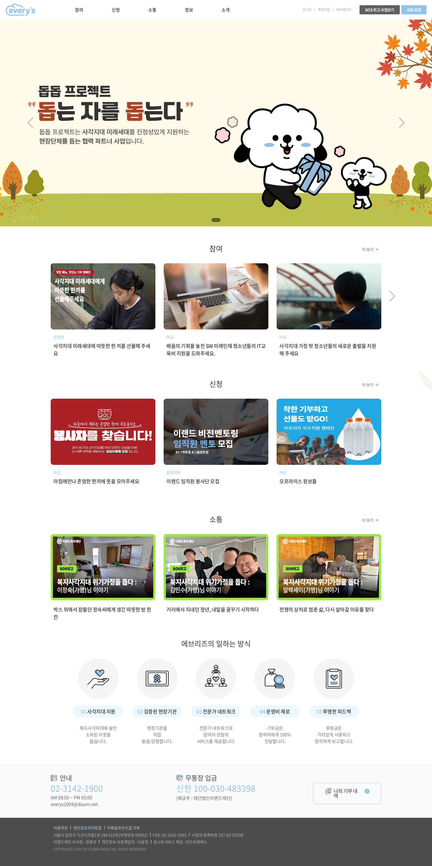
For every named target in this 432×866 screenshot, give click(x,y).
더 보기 (368, 249)
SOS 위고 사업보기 (379, 9)
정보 (189, 9)
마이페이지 (343, 9)
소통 (152, 9)
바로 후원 (414, 9)
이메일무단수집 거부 (123, 827)
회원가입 (324, 9)
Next (401, 122)
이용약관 (60, 827)
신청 (116, 9)
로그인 (307, 9)
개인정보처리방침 (87, 827)
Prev (30, 122)
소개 (225, 9)
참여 (79, 9)
